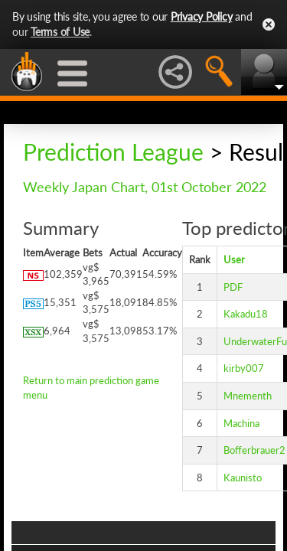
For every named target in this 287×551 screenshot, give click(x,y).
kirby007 (243, 368)
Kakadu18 (245, 314)
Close (269, 24)
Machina (241, 423)
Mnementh (247, 396)
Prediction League (113, 151)
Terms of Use (60, 31)
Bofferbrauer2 (254, 450)
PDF (233, 287)
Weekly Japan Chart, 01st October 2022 (144, 186)
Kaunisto (242, 477)
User (234, 259)
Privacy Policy (202, 16)
